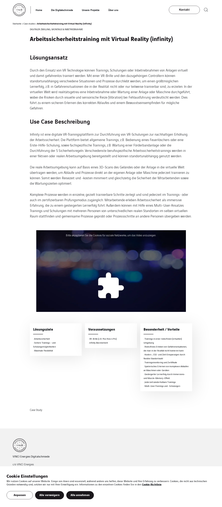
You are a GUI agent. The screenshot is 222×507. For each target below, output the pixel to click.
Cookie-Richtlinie (152, 484)
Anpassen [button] (20, 495)
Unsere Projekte (91, 10)
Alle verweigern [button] (49, 495)
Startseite (17, 23)
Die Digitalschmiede (62, 10)
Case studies (29, 23)
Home (39, 10)
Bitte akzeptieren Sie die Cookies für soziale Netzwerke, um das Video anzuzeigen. (111, 235)
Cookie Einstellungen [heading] (27, 476)
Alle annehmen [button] (80, 495)
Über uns (113, 10)
